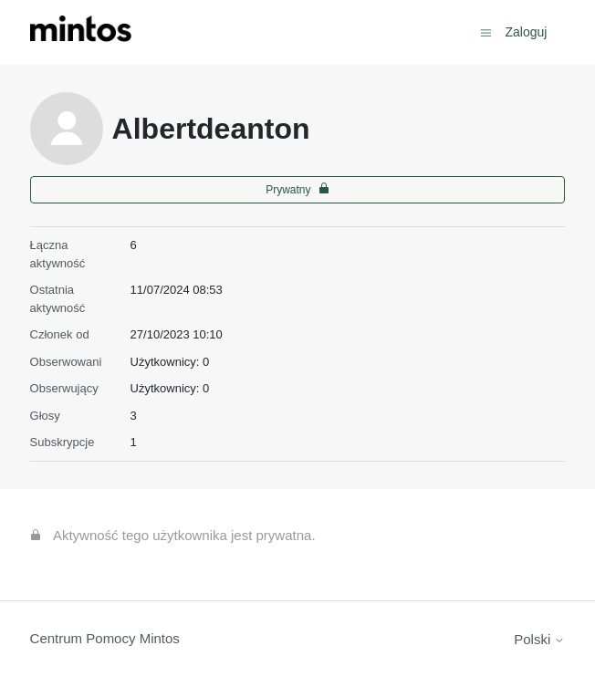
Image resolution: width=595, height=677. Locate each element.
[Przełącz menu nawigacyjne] (486, 31)
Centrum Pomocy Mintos (105, 638)
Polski (539, 639)
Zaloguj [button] (526, 32)
